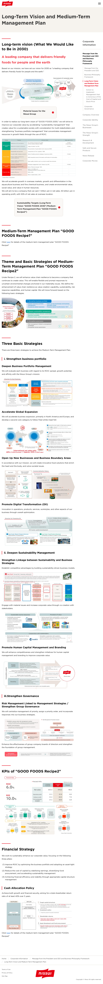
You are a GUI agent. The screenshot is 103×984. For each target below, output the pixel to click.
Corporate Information (89, 43)
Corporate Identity (90, 120)
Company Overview (91, 115)
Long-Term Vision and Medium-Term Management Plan (91, 83)
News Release (88, 156)
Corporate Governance (89, 108)
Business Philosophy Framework (92, 76)
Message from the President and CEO (91, 69)
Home (4, 958)
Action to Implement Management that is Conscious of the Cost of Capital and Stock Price (93, 95)
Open (99, 3)
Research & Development (88, 141)
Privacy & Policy (7, 973)
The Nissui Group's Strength (90, 134)
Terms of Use (6, 969)
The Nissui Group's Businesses (90, 126)
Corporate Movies (90, 161)
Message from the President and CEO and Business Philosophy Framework (91, 59)
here (8, 242)
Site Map (5, 976)
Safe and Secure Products (89, 149)
